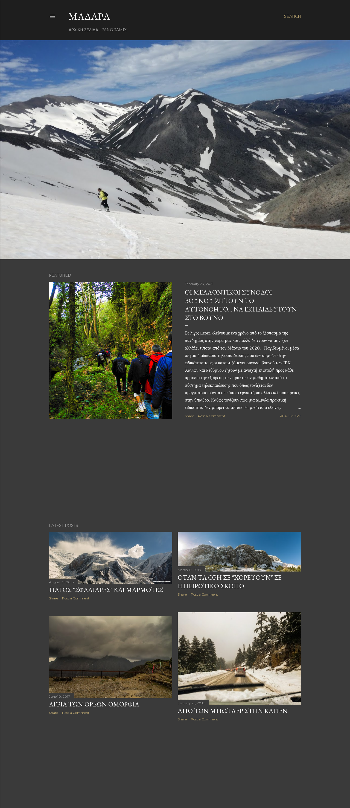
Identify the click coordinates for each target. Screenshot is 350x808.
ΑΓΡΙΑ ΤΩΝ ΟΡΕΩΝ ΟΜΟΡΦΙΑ (94, 704)
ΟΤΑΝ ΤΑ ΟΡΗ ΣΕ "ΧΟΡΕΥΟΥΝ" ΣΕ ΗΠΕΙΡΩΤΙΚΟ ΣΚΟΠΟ (230, 581)
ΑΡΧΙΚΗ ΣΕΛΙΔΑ (83, 29)
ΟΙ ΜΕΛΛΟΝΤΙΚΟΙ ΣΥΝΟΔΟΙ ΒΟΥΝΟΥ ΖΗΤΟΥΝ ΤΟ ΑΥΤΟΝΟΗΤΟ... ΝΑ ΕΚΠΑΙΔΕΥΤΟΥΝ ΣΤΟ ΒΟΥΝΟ (241, 305)
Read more (290, 416)
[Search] (292, 16)
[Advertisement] (175, 471)
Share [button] (189, 416)
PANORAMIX (114, 29)
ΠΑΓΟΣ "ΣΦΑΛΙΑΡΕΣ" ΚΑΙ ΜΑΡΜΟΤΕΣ (106, 589)
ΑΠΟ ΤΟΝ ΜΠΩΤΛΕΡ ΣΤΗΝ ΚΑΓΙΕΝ (233, 710)
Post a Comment (211, 416)
